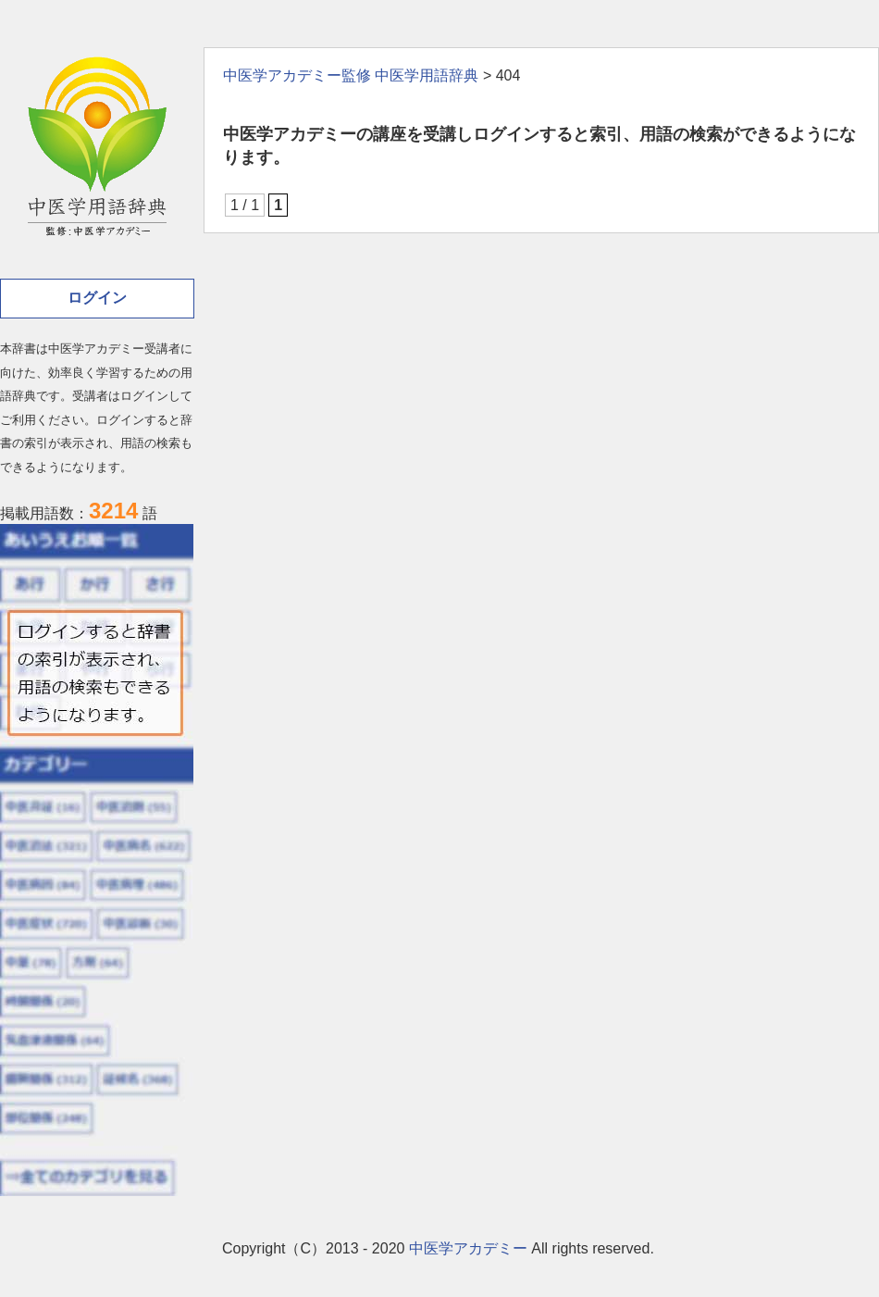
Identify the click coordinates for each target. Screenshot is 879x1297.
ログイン (97, 298)
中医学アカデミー (468, 1248)
